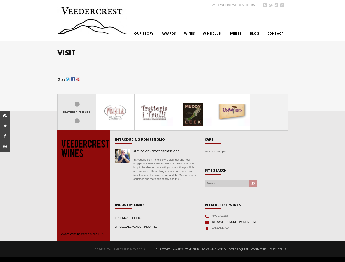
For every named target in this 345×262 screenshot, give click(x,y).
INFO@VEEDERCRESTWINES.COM (233, 222)
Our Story (144, 33)
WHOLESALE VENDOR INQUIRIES (136, 226)
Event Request (238, 249)
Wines (189, 33)
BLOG (254, 33)
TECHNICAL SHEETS (128, 217)
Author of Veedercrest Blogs (156, 151)
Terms (282, 249)
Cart (272, 249)
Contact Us (258, 249)
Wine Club (212, 33)
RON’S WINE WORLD (213, 249)
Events (235, 33)
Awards (169, 33)
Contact (275, 33)
